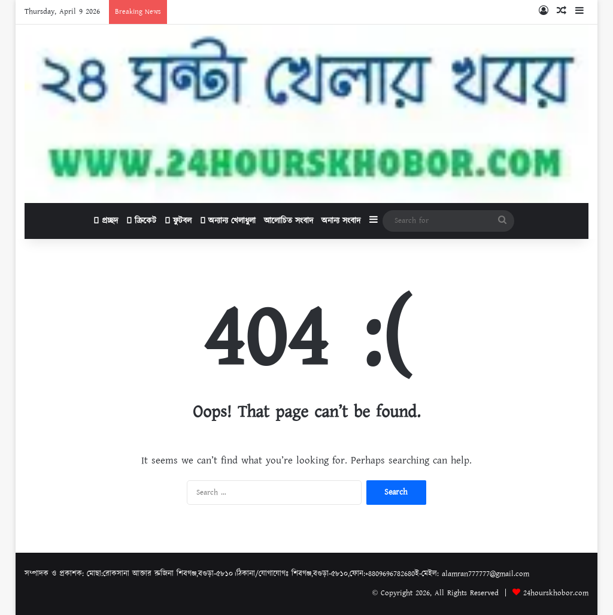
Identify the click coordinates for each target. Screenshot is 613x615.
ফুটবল (178, 221)
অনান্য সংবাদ (340, 221)
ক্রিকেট (141, 221)
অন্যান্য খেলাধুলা (228, 221)
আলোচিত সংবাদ (288, 221)
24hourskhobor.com (555, 593)
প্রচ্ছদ (105, 221)
